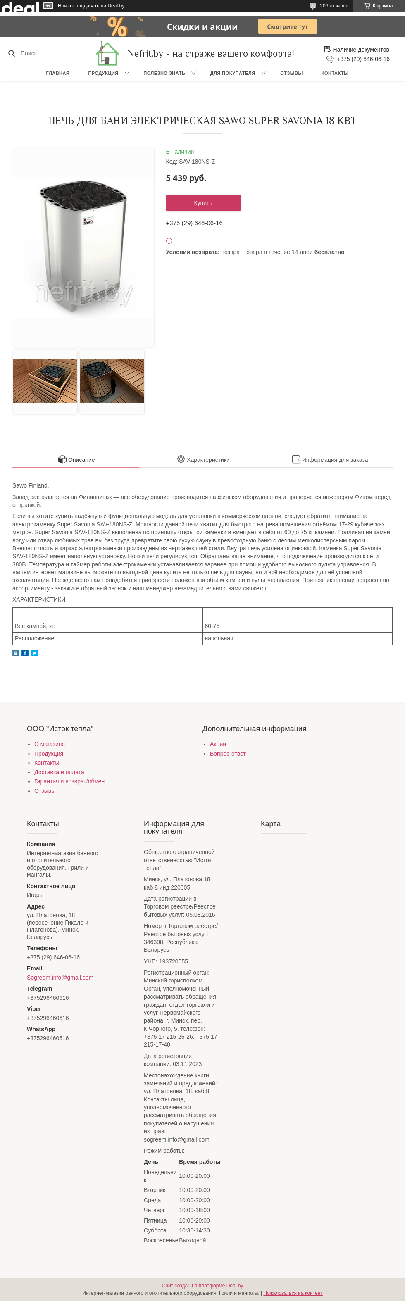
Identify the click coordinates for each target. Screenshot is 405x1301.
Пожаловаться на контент (292, 1293)
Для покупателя (232, 73)
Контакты (335, 73)
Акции (218, 744)
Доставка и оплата (59, 772)
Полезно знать (164, 73)
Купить (203, 203)
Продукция (103, 73)
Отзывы (291, 73)
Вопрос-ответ (228, 753)
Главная (58, 73)
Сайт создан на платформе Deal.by (202, 1286)
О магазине (49, 744)
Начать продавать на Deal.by (91, 6)
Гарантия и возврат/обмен (69, 781)
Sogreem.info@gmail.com (60, 977)
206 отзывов (334, 6)
